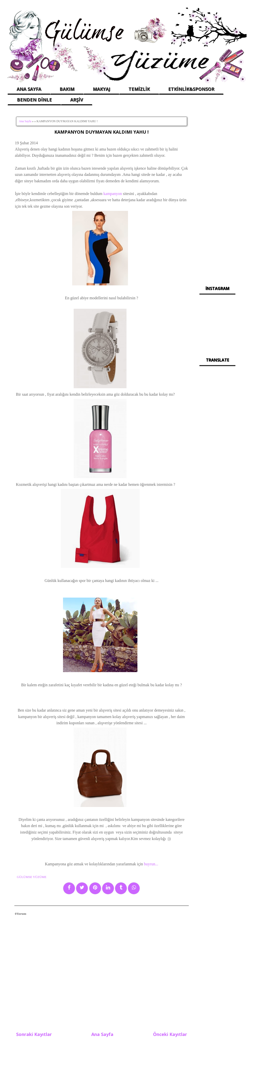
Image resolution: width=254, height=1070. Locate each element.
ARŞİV (76, 100)
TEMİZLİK (139, 89)
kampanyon (112, 193)
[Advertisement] (217, 193)
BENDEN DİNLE (34, 100)
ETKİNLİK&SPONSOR (191, 89)
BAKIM (67, 89)
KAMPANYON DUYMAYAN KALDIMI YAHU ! (101, 132)
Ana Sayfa (25, 121)
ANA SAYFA (29, 89)
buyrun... (150, 864)
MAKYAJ (101, 89)
